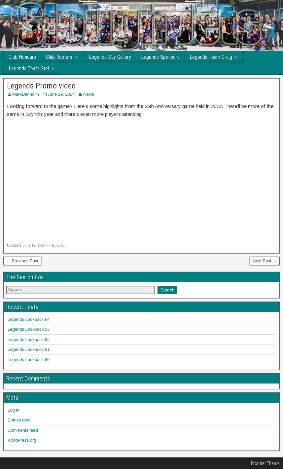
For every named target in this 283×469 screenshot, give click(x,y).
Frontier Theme (265, 463)
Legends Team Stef (29, 68)
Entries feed (19, 420)
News (88, 94)
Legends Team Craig (211, 57)
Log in (13, 410)
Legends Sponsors (160, 57)
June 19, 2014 (61, 94)
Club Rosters (59, 57)
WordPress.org (22, 440)
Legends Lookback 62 (29, 339)
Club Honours (22, 57)
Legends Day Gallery (110, 57)
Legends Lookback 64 (29, 319)
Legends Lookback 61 (29, 349)
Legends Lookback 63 (29, 329)
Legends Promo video (41, 85)
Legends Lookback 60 (29, 359)
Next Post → (265, 260)
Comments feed (23, 430)
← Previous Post (22, 260)
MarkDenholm (25, 94)
